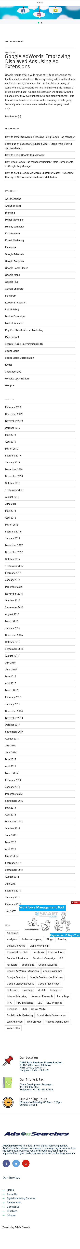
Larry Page (63, 996)
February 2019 (13, 455)
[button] (38, 22)
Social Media (12, 351)
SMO (24, 1009)
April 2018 (10, 518)
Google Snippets (14, 289)
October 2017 (12, 559)
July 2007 (10, 911)
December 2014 (14, 711)
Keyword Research (15, 302)
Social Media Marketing (20, 1015)
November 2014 (14, 718)
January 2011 (12, 897)
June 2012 (11, 835)
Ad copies (12, 933)
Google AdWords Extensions (23, 971)
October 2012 (12, 828)
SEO (39, 1003)
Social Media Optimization (19, 358)
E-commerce (12, 233)
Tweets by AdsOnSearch (16, 1227)
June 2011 (11, 884)
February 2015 (13, 697)
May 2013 (10, 808)
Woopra (9, 385)
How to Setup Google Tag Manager (24, 155)
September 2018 (14, 490)
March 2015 (11, 690)
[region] (40, 15)
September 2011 (14, 870)
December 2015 (14, 635)
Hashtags (27, 990)
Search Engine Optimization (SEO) (24, 344)
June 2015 (11, 669)
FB (61, 958)
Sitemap (9, 1215)
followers (12, 965)
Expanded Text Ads (17, 952)
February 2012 (13, 863)
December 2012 (14, 821)
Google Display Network (20, 984)
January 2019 (12, 462)
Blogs (50, 939)
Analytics (12, 939)
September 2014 (14, 732)
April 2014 (10, 766)
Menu (40, 3)
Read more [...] (13, 116)
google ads (28, 965)
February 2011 (13, 891)
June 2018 (11, 504)
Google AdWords (14, 254)
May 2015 (10, 676)
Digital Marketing (14, 220)
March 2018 (11, 525)
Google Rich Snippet (49, 984)
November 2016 (14, 594)
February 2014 (13, 780)
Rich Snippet (12, 337)
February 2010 (13, 904)
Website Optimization (17, 378)
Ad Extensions (13, 199)
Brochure (10, 1211)
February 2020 (13, 407)
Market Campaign (15, 316)
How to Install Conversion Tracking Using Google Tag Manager (40, 137)
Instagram (10, 296)
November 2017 (14, 552)
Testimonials (12, 1202)
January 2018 (12, 538)
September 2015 (14, 649)
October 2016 (12, 600)
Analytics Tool (13, 206)
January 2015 (12, 704)
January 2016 (12, 628)
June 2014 (11, 752)
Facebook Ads (56, 952)
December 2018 (14, 469)
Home (8, 1190)
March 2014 (11, 773)
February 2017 (13, 573)
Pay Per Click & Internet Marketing (24, 330)
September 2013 (14, 801)
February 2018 (13, 531)
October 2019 (12, 428)
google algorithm (52, 971)
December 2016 (14, 587)
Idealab (42, 990)
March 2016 (11, 621)
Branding (10, 213)
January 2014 (12, 787)
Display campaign (14, 226)
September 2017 (14, 566)
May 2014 (10, 759)
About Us (10, 1194)
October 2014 (12, 725)
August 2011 (12, 877)
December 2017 (14, 545)
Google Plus (12, 282)
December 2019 (14, 414)
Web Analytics (15, 1022)
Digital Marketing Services (19, 1198)
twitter (8, 365)
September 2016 (14, 607)
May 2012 (10, 842)
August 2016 (12, 614)
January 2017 (12, 580)
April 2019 (10, 442)
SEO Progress (54, 1003)
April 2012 (10, 849)
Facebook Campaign (44, 958)
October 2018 (12, 483)
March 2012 (11, 856)
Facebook (10, 247)
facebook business (17, 958)
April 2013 (10, 815)
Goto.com (12, 990)
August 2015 (12, 656)
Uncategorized (13, 372)
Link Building (12, 309)
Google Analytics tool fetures (46, 977)
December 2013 (14, 794)
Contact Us (11, 1207)
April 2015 (10, 683)
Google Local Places (16, 268)
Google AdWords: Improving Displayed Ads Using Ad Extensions (37, 61)
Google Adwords (47, 965)
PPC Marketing (24, 1003)
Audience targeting (31, 939)
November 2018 (14, 476)
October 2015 (12, 642)
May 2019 (10, 435)
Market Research (14, 323)
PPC (9, 1003)
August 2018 (12, 497)
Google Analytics (14, 261)
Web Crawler (34, 1022)
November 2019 (14, 421)
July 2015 (10, 663)
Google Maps (12, 275)
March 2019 (11, 449)
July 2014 (10, 745)
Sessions (12, 1009)
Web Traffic (13, 1028)
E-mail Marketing (14, 240)
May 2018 (10, 511)
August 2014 (12, 739)
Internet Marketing (17, 996)
